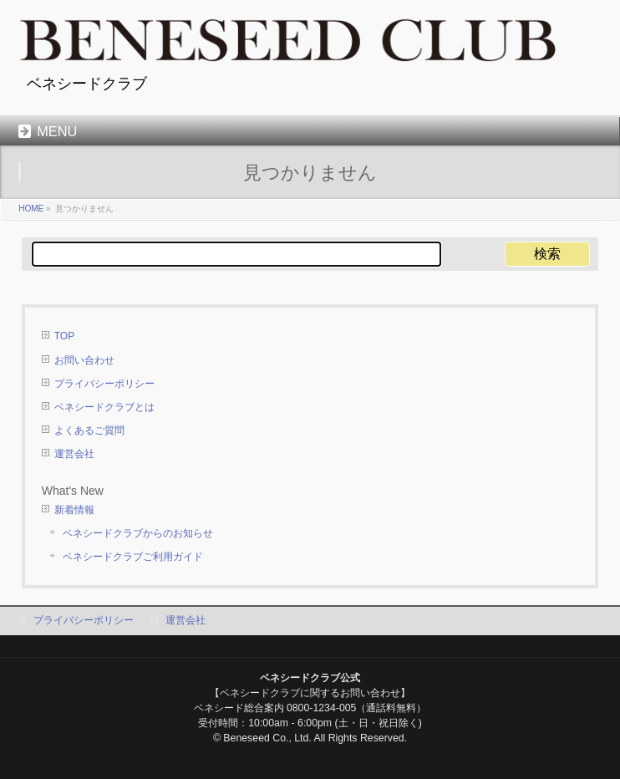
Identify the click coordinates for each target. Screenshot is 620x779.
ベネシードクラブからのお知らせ (138, 533)
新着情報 (74, 510)
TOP (64, 336)
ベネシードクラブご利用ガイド (133, 557)
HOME (30, 208)
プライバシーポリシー (104, 384)
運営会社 (74, 454)
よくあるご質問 (89, 430)
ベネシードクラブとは (104, 407)
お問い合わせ (84, 360)
